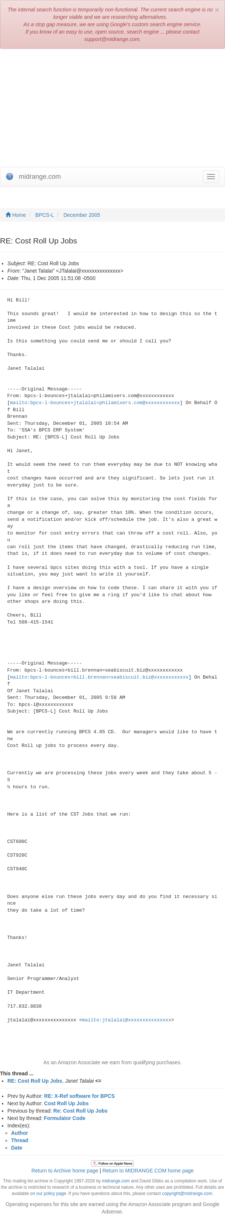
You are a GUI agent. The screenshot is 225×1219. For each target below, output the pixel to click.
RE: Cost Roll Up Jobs (34, 1081)
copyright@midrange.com (187, 1193)
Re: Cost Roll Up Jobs (80, 1111)
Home (16, 215)
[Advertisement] (112, 108)
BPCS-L (44, 215)
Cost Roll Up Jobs (66, 1103)
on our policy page (48, 1193)
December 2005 (81, 215)
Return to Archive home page (64, 1171)
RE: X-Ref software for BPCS (79, 1096)
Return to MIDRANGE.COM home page (148, 1171)
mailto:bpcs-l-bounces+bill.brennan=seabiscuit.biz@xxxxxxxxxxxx (99, 677)
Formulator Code (65, 1118)
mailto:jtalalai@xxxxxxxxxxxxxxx (126, 1020)
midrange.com (116, 1181)
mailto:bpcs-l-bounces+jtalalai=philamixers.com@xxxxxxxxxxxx (95, 403)
